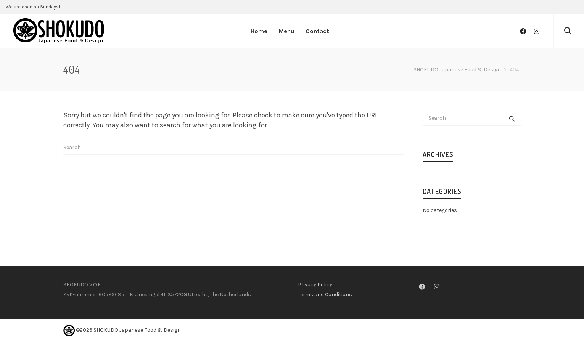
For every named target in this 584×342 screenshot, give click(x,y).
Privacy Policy (315, 284)
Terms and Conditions (325, 294)
